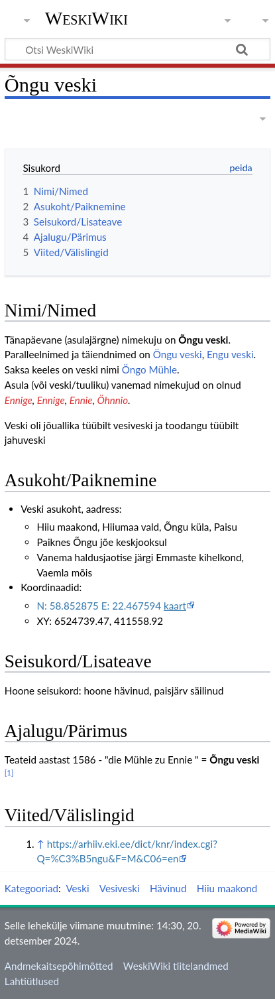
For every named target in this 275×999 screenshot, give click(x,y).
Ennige (18, 400)
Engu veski (230, 354)
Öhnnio (113, 400)
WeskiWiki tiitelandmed (176, 966)
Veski (77, 888)
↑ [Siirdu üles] (40, 844)
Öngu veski (177, 354)
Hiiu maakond (227, 888)
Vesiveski (119, 888)
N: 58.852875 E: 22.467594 (111, 606)
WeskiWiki (86, 18)
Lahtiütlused (32, 981)
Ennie (81, 400)
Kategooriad (31, 888)
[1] (9, 772)
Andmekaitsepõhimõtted (59, 966)
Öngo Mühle (149, 369)
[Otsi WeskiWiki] (137, 49)
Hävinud (168, 888)
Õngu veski (203, 340)
